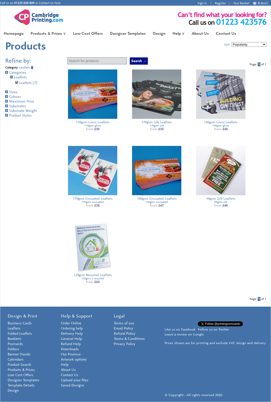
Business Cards (20, 323)
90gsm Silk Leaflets (220, 198)
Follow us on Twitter (213, 329)
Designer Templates (128, 33)
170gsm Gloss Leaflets (92, 122)
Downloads (70, 349)
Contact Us (226, 33)
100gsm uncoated (157, 202)
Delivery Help (72, 334)
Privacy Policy (125, 344)
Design (159, 33)
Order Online (71, 323)
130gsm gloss (220, 125)
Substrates (15, 106)
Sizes (11, 92)
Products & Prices (48, 33)
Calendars (16, 359)
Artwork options (74, 359)
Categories (15, 72)
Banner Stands (19, 354)
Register (220, 3)
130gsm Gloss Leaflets (220, 122)
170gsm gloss (92, 125)
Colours (13, 97)
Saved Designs (72, 385)
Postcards (15, 344)
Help (178, 33)
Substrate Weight (21, 111)
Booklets (14, 339)
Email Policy (123, 328)
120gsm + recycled (92, 278)
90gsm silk (220, 202)
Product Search (19, 365)
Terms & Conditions (129, 339)
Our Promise (71, 354)
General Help (71, 339)
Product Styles (18, 115)
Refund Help (71, 344)
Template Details (21, 385)
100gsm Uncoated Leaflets (157, 198)
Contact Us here (50, 3)
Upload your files (74, 380)
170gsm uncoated (93, 202)
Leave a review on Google (184, 334)
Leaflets (26, 67)
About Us (200, 33)
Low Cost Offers (88, 33)
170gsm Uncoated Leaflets (93, 198)
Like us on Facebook (180, 329)
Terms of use (124, 323)
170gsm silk (157, 125)
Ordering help (72, 328)
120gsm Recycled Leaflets (93, 275)
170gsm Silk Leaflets (156, 122)
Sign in (202, 3)
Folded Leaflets (20, 334)
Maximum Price (19, 101)
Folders (13, 349)
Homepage (14, 33)
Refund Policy (125, 334)
